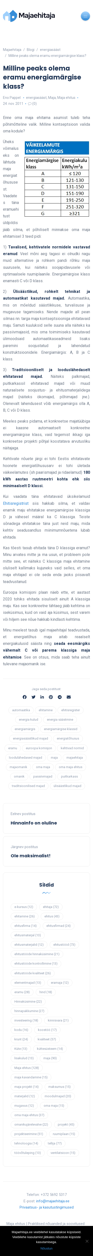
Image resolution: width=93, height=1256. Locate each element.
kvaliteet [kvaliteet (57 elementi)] (47, 1039)
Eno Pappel (12, 98)
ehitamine (46, 710)
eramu (12, 748)
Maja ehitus (66, 98)
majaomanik (18, 767)
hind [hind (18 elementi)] (45, 992)
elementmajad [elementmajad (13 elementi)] (27, 982)
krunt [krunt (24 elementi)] (21, 1039)
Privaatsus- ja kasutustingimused (47, 1207)
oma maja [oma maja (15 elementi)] (54, 1105)
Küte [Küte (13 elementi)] (20, 1049)
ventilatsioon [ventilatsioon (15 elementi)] (63, 1153)
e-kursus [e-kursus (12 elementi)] (23, 907)
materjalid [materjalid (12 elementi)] (24, 1096)
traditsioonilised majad (28, 786)
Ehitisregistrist (16, 503)
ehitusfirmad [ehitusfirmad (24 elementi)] (58, 926)
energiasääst (36, 98)
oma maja (43, 767)
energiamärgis (25, 729)
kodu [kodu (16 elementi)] (21, 1030)
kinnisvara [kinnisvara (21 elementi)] (58, 1020)
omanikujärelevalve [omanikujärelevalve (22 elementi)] (31, 1124)
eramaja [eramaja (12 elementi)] (60, 982)
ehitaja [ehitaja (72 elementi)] (51, 907)
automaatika (21, 710)
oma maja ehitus (70, 767)
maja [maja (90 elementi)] (50, 1058)
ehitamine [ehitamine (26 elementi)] (24, 916)
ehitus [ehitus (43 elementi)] (52, 916)
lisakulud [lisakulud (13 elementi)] (24, 1058)
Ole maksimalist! (31, 856)
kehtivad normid (72, 748)
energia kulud (28, 719)
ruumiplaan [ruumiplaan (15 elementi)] (64, 1134)
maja (54, 757)
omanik (19, 776)
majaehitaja (74, 757)
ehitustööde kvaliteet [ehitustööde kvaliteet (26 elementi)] (32, 973)
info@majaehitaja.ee (52, 1201)
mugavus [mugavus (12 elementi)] (24, 1105)
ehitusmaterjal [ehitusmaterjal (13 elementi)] (27, 935)
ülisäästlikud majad (67, 786)
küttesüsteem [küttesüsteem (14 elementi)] (50, 1049)
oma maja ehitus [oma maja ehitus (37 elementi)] (29, 1115)
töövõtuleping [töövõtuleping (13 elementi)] (27, 1153)
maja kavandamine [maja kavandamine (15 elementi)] (31, 1077)
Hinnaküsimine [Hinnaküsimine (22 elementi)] (28, 1001)
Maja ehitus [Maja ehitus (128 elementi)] (26, 1068)
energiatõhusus (68, 738)
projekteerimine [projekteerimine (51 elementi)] (28, 1134)
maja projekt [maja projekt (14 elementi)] (26, 1087)
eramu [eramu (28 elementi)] (22, 992)
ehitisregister (70, 710)
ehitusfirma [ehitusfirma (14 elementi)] (25, 926)
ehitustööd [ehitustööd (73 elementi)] (64, 944)
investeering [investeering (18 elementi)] (26, 1020)
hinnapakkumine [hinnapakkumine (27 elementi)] (29, 1011)
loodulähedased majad (25, 757)
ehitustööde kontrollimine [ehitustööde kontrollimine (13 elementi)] (36, 963)
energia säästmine (60, 719)
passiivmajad (42, 776)
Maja (52, 98)
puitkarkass (69, 776)
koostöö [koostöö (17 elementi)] (47, 1030)
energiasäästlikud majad (30, 738)
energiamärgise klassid (60, 729)
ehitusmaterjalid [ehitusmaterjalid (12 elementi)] (29, 944)
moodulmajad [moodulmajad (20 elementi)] (58, 1096)
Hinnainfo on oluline (34, 823)
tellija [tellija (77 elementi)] (55, 1143)
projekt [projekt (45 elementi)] (66, 1124)
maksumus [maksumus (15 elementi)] (59, 1087)
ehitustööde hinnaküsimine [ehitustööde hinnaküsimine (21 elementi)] (37, 954)
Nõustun (46, 1248)
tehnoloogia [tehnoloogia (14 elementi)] (26, 1143)
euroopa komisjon (39, 748)
